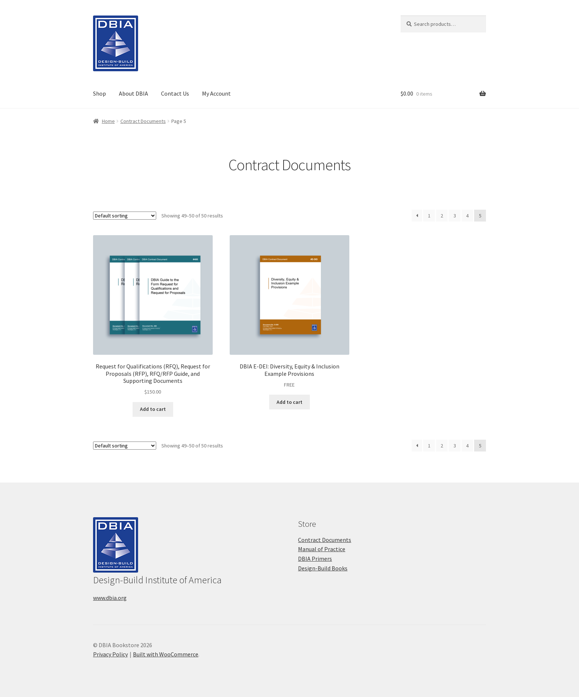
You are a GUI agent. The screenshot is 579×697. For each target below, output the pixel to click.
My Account (216, 93)
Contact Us (175, 93)
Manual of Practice (321, 549)
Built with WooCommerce (165, 654)
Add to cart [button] (153, 409)
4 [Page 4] (467, 215)
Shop (99, 93)
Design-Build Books (322, 568)
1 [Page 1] (429, 215)
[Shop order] (124, 216)
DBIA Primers (315, 558)
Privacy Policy (110, 654)
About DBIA (133, 93)
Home (108, 121)
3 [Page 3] (454, 215)
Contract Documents (143, 121)
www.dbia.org (110, 597)
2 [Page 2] (442, 215)
